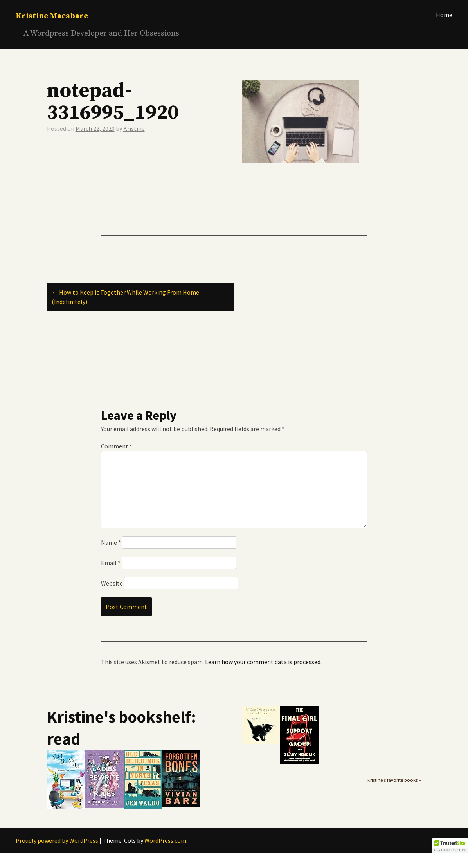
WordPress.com (165, 840)
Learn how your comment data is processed (262, 662)
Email (111, 563)
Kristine (134, 128)
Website (112, 583)
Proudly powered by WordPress (57, 840)
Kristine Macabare (52, 16)
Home (444, 15)
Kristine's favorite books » (394, 780)
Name (111, 542)
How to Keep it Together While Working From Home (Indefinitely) (125, 296)
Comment (116, 446)
